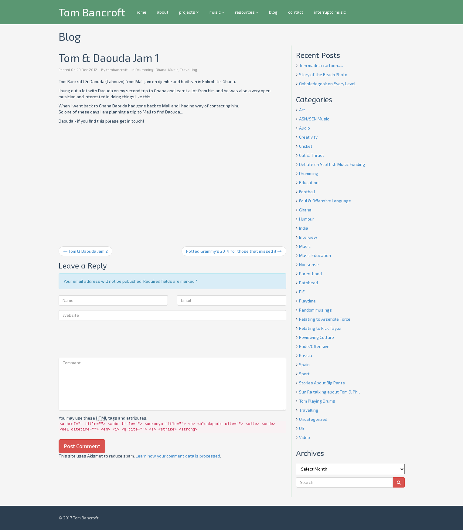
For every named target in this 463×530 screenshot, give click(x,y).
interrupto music (330, 12)
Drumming (144, 69)
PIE (302, 291)
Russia (305, 355)
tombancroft (117, 69)
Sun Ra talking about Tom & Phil (329, 391)
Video (304, 437)
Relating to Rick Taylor (320, 328)
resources (246, 12)
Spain (304, 364)
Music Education (315, 255)
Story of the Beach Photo (323, 74)
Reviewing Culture (316, 337)
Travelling (188, 69)
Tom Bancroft (92, 12)
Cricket (305, 146)
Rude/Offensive (314, 346)
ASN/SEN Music (314, 118)
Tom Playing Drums (317, 400)
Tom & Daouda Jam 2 (85, 251)
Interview (308, 237)
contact (295, 12)
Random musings (315, 309)
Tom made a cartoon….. (321, 65)
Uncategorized (313, 419)
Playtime (307, 300)
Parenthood (310, 273)
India (303, 228)
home (141, 12)
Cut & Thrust (311, 155)
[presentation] (105, 340)
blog (273, 12)
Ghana (160, 69)
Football (307, 191)
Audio (304, 127)
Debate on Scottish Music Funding (332, 164)
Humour (306, 218)
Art (302, 109)
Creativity (308, 137)
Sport (304, 373)
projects (189, 12)
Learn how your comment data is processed (178, 455)
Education (308, 182)
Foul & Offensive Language (325, 200)
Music (173, 69)
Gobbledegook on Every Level (327, 83)
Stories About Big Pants (322, 382)
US (301, 428)
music (216, 12)
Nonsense (309, 264)
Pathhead (308, 282)
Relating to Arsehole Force (324, 319)
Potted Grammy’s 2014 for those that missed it (234, 251)
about (163, 12)
